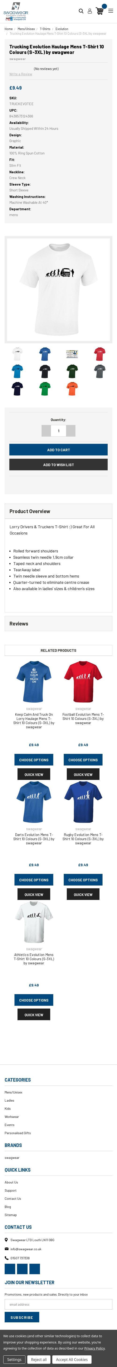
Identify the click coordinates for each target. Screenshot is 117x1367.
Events (9, 1125)
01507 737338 (20, 1258)
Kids (8, 1108)
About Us (11, 1182)
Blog (8, 1207)
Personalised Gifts (18, 1133)
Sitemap (11, 1215)
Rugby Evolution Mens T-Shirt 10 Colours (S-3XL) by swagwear (83, 838)
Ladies (9, 1100)
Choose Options (34, 760)
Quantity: (58, 420)
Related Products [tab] (58, 650)
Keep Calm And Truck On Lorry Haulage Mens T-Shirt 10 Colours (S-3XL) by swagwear (34, 720)
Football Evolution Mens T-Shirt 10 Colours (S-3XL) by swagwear (83, 718)
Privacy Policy (94, 1348)
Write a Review (20, 74)
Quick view (34, 774)
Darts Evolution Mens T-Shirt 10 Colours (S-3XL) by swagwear (34, 838)
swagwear (12, 1158)
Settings (14, 1359)
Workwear (12, 1117)
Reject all (39, 1359)
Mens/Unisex (13, 1092)
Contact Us (13, 1198)
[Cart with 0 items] (99, 11)
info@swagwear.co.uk (26, 1249)
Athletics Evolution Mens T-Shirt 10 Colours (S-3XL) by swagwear (34, 959)
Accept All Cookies (72, 1359)
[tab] (58, 511)
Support (11, 1190)
